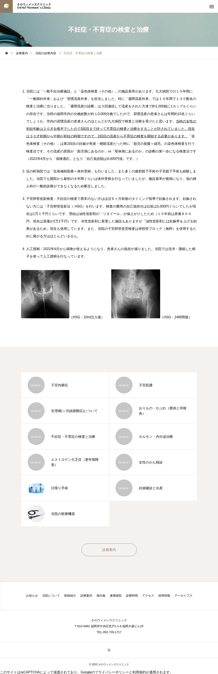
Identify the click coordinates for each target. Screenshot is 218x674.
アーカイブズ (183, 595)
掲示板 (101, 595)
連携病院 (116, 595)
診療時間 (132, 595)
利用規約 (139, 672)
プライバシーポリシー (112, 672)
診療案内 (86, 595)
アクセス (148, 595)
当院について (51, 595)
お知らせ (32, 595)
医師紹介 (70, 595)
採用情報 (164, 595)
